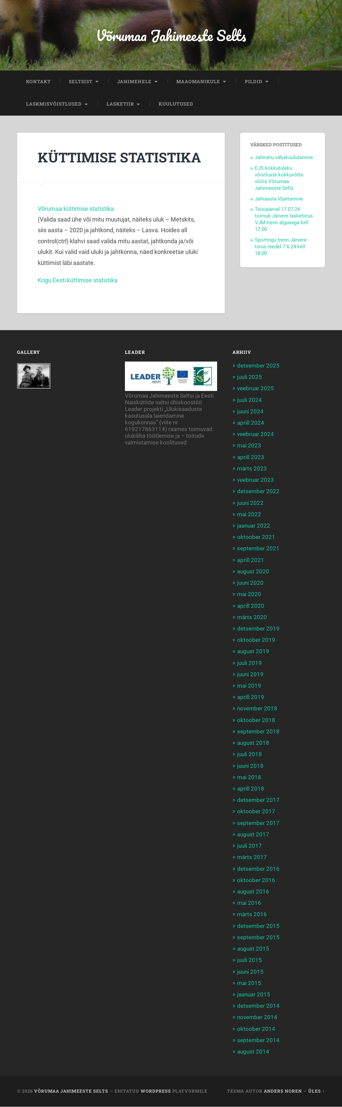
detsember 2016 (258, 868)
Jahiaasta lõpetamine (279, 199)
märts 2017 (252, 857)
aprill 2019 (250, 697)
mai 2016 (249, 903)
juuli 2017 (249, 846)
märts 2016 (252, 914)
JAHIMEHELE (134, 82)
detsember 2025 (258, 365)
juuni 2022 (250, 503)
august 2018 (253, 743)
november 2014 (257, 1017)
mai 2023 (249, 445)
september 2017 (258, 823)
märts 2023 (252, 468)
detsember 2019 (258, 629)
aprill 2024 (250, 423)
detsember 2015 (258, 926)
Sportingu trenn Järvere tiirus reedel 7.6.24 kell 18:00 (281, 246)
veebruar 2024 (255, 434)
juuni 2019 (250, 674)
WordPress (156, 1091)
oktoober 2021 (256, 537)
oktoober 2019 (256, 640)
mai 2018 (249, 777)
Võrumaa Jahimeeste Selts (171, 35)
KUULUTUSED (176, 104)
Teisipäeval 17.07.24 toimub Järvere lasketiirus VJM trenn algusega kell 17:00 (284, 219)
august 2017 (253, 834)
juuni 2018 (250, 766)
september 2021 (258, 548)
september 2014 (258, 1040)
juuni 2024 (250, 411)
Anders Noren (283, 1091)
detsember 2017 (258, 800)
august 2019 (253, 651)
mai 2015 (249, 983)
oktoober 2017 (256, 811)
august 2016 (253, 891)
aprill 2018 (250, 789)
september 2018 (258, 731)
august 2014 (253, 1052)
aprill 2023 (250, 457)
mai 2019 (249, 686)
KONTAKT (38, 82)
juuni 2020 (250, 583)
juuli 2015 (249, 960)
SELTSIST (81, 82)
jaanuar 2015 (253, 994)
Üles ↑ (316, 1091)
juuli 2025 (249, 377)
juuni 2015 (250, 971)
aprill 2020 (250, 605)
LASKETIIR (120, 104)
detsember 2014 (258, 1006)
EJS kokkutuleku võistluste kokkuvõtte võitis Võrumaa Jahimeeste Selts (279, 178)
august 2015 (253, 949)
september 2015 (258, 937)
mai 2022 (249, 514)
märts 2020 (252, 617)
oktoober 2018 (256, 720)
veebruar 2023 (255, 480)
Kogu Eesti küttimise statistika (78, 280)
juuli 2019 (249, 663)
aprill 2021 (250, 560)
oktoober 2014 (256, 1028)
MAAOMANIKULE (198, 82)
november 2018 (257, 708)
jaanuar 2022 (253, 526)
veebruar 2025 (255, 388)
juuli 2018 (249, 754)
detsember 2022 (258, 491)
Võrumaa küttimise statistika (76, 208)
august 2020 (253, 571)
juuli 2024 (249, 400)
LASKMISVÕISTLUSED (54, 104)
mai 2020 (249, 594)
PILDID (254, 82)
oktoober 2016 (256, 880)
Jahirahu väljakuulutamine (284, 158)
